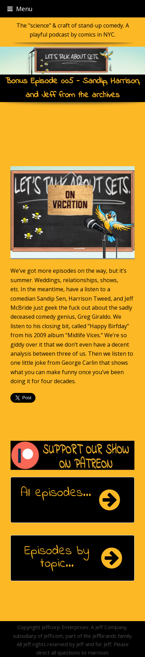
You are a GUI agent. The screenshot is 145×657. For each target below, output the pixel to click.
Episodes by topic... (56, 557)
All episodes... (56, 493)
